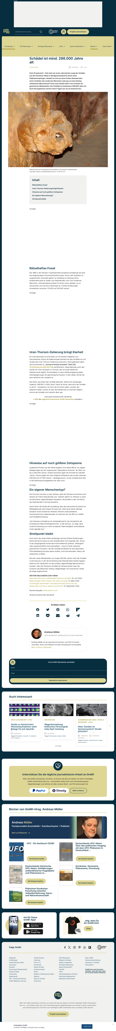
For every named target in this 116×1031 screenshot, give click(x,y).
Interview (37, 960)
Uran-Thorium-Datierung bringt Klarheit (47, 188)
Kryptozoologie (39, 969)
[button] (38, 609)
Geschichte (13, 974)
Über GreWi (107, 41)
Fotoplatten (19, 736)
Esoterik (12, 967)
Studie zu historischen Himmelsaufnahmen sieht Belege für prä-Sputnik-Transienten (24, 728)
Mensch (93, 41)
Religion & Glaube (65, 960)
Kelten (64, 736)
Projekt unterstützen (78, 32)
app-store (33, 925)
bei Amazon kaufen (36, 859)
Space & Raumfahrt (76, 41)
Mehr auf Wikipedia (21, 833)
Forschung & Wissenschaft (18, 969)
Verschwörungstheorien (67, 976)
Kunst (36, 972)
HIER (36, 399)
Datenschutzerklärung (92, 960)
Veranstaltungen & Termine (68, 974)
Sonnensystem (82, 742)
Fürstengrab (53, 736)
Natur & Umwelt (39, 978)
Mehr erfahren (78, 791)
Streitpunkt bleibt (39, 199)
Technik (61, 969)
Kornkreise (37, 965)
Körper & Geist (39, 967)
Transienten (32, 736)
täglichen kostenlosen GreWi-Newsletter (58, 399)
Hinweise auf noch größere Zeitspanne (47, 192)
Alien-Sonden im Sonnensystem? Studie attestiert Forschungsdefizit (90, 730)
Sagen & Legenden (65, 962)
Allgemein (12, 958)
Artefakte (85, 740)
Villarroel (17, 738)
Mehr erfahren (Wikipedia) (41, 647)
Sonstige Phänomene (45, 41)
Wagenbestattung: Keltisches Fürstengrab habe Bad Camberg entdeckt (56, 728)
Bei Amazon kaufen (35, 902)
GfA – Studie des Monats (17, 978)
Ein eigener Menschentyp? (42, 195)
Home (11, 46)
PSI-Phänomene (25, 41)
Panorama (37, 981)
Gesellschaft (13, 976)
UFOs (61, 41)
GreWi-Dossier (39, 958)
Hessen (59, 736)
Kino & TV (37, 962)
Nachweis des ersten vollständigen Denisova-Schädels (50, 578)
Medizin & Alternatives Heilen (44, 974)
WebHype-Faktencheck (67, 978)
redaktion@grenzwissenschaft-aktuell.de (63, 31)
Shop (88, 928)
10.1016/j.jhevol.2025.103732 (41, 367)
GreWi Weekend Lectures (17, 981)
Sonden (100, 740)
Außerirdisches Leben (87, 720)
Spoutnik (26, 736)
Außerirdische (93, 740)
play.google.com (33, 931)
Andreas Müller (33, 67)
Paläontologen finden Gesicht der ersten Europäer (48, 581)
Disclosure (12, 965)
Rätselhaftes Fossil (39, 185)
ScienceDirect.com (50, 590)
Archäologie (9, 41)
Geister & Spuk (14, 972)
